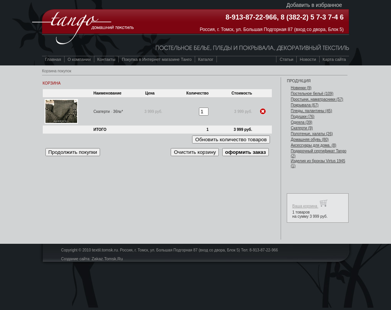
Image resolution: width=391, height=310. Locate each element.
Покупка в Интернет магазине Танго (157, 59)
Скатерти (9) (302, 128)
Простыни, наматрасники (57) (317, 99)
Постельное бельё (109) (312, 93)
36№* (118, 111)
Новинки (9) (301, 88)
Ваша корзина (310, 203)
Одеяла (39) (301, 122)
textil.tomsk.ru (105, 250)
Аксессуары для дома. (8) (313, 145)
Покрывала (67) (304, 105)
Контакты (106, 59)
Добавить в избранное (314, 5)
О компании (79, 59)
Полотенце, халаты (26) (312, 134)
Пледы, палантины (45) (311, 111)
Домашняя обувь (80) (309, 139)
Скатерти (102, 111)
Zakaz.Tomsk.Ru (107, 258)
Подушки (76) (302, 116)
